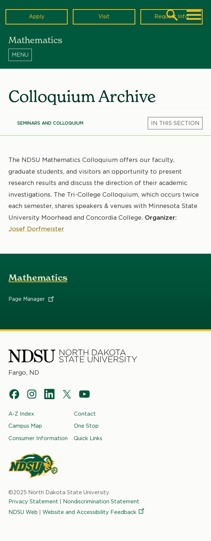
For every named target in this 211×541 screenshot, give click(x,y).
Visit (104, 16)
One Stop (86, 426)
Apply (37, 16)
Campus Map (25, 426)
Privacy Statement (33, 501)
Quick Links (88, 438)
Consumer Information (38, 438)
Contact (85, 414)
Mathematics (37, 277)
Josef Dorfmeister (36, 228)
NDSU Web (23, 512)
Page (31, 299)
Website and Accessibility (93, 512)
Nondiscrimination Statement (101, 501)
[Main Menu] (194, 15)
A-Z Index (21, 414)
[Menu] (105, 54)
